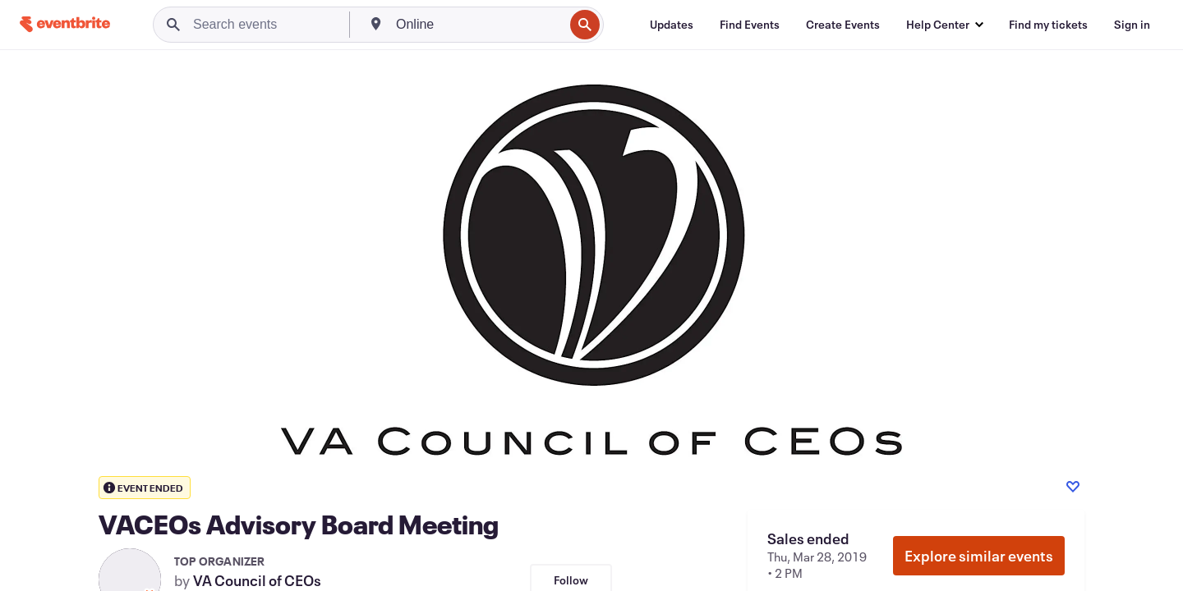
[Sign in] (1132, 24)
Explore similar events (979, 556)
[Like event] (1072, 486)
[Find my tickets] (1048, 24)
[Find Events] (750, 24)
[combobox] (478, 25)
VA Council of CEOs (257, 580)
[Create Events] (843, 24)
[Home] (65, 24)
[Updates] (672, 24)
